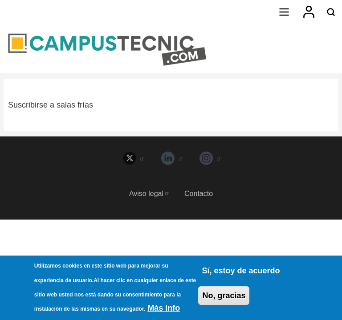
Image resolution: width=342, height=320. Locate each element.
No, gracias (223, 297)
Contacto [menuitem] (198, 193)
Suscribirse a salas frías (50, 104)
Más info (163, 310)
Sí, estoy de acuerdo (241, 272)
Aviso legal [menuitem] (149, 193)
